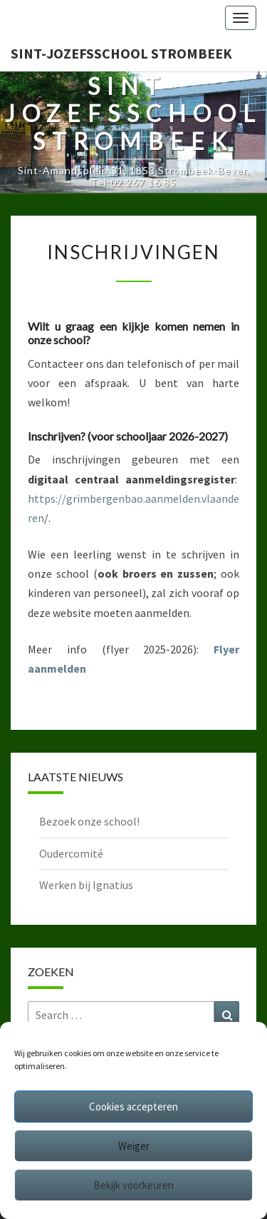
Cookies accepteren (133, 1106)
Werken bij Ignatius (86, 885)
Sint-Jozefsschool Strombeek (121, 53)
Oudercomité (71, 853)
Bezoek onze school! (89, 821)
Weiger (134, 1146)
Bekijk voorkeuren (133, 1185)
